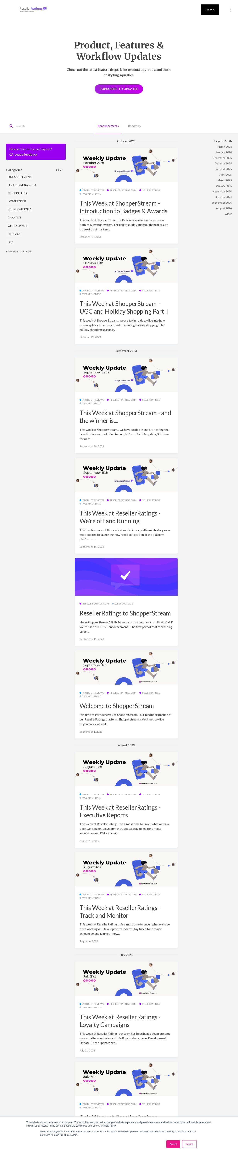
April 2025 (225, 174)
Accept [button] (173, 1144)
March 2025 (225, 180)
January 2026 (224, 152)
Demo (209, 10)
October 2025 (223, 163)
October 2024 (223, 197)
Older (228, 213)
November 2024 (222, 191)
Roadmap (134, 126)
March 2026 (225, 146)
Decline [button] (189, 1144)
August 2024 (224, 208)
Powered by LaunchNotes (19, 251)
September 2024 (222, 202)
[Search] (33, 126)
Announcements (108, 126)
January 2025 (224, 185)
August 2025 (224, 169)
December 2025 (222, 157)
